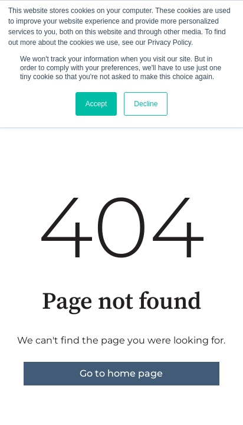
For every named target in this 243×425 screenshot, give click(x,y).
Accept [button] (96, 104)
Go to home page (121, 373)
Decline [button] (145, 104)
